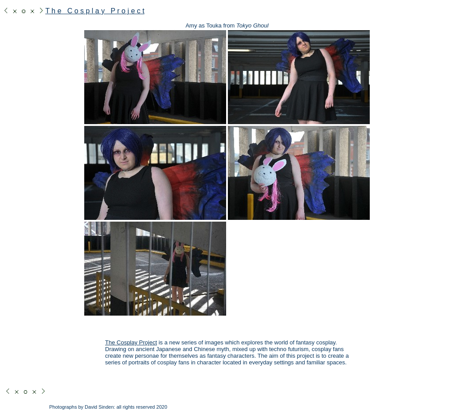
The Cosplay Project (131, 342)
